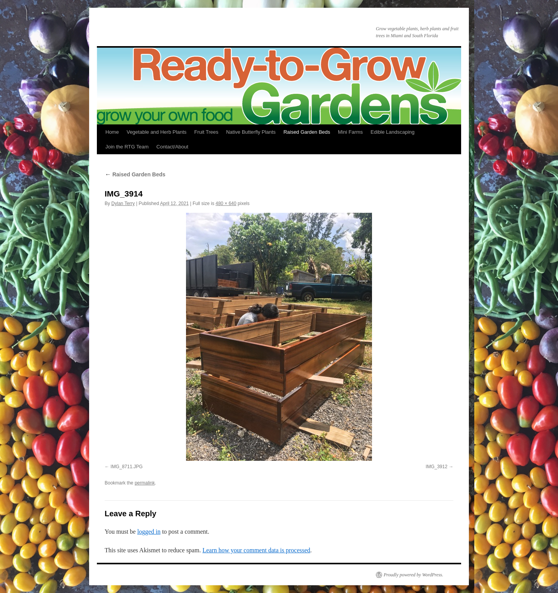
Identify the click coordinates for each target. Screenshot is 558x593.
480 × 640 (225, 203)
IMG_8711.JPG (126, 466)
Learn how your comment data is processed (256, 550)
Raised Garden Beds (306, 132)
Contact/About (172, 147)
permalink (144, 483)
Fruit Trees (206, 132)
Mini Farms (350, 132)
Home (112, 132)
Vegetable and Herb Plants (157, 132)
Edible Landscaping (392, 132)
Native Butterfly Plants (251, 132)
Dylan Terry (122, 203)
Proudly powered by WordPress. (413, 574)
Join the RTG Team (127, 147)
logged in (148, 531)
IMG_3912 (437, 466)
